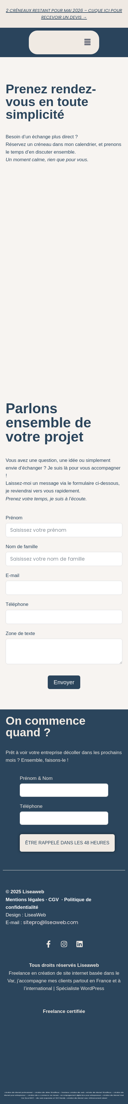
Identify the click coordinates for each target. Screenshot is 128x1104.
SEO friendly (60, 1098)
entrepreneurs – (96, 1095)
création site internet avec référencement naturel (87, 1098)
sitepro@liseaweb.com (50, 922)
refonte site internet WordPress (98, 1092)
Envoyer (64, 682)
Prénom (14, 517)
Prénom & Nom (36, 778)
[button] (87, 42)
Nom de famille (22, 546)
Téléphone (17, 604)
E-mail (12, 575)
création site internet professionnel (18, 1092)
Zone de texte (20, 633)
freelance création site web (73, 1092)
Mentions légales (25, 899)
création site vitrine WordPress (47, 1092)
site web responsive (44, 1098)
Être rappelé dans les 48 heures (67, 842)
